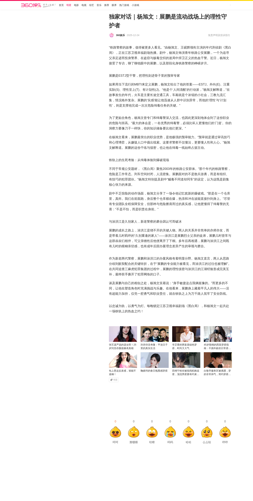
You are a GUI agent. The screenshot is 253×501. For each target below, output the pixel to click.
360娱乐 (120, 35)
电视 (84, 5)
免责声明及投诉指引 (219, 35)
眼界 (114, 5)
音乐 (99, 5)
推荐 (106, 5)
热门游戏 (124, 5)
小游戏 (135, 5)
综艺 (91, 5)
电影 (76, 5)
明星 (68, 5)
